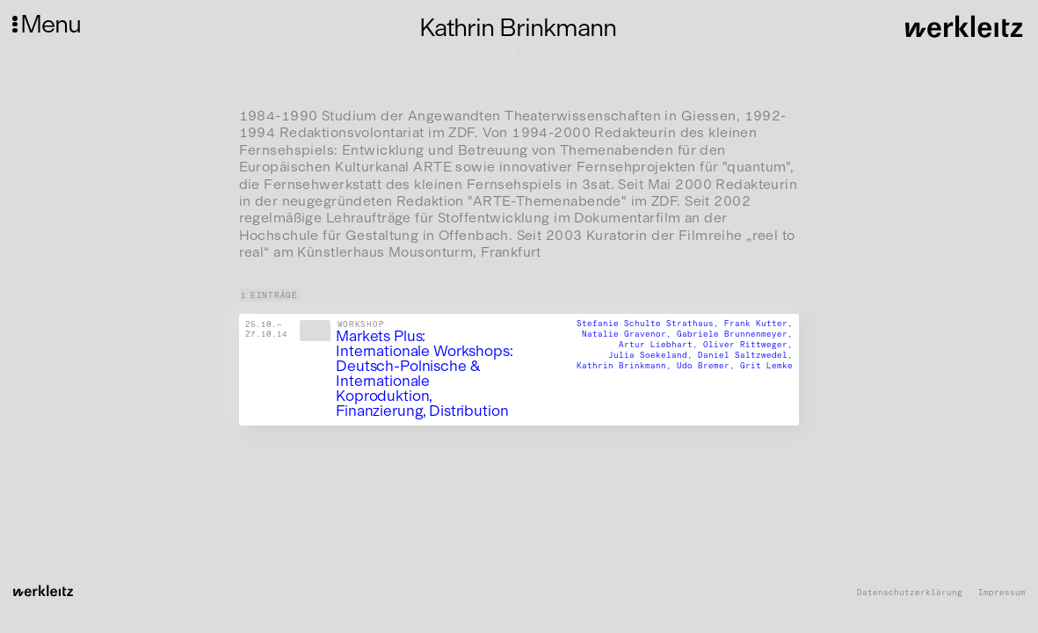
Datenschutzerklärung (909, 592)
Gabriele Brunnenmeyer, (735, 333)
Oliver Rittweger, (748, 344)
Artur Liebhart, (661, 344)
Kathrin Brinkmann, (627, 364)
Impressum (1002, 592)
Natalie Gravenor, (629, 333)
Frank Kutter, (758, 323)
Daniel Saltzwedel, (745, 355)
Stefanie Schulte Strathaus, (650, 323)
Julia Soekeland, (653, 355)
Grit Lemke (766, 364)
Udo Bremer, (708, 364)
